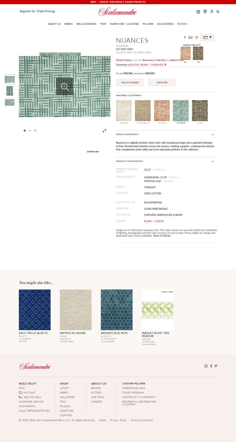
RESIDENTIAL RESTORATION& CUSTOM (139, 403)
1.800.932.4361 (31, 397)
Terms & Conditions (142, 420)
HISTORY (96, 392)
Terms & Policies (161, 235)
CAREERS (96, 401)
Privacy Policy (118, 420)
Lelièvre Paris (176, 60)
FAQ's (22, 388)
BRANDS (96, 388)
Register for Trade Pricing (37, 11)
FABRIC (64, 392)
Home (102, 420)
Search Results (192, 45)
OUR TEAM (97, 397)
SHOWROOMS (27, 406)
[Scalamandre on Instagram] (198, 12)
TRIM (63, 401)
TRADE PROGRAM (133, 392)
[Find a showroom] (205, 11)
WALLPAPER (67, 397)
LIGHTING (66, 415)
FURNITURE (67, 410)
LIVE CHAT (29, 392)
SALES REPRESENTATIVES (34, 410)
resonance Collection (154, 60)
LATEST (64, 388)
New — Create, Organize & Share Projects (118, 2)
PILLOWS (65, 406)
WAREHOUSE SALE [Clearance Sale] (133, 388)
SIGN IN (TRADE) (130, 82)
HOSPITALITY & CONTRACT (138, 397)
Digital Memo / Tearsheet (147, 64)
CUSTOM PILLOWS (133, 383)
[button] (217, 12)
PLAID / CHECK (154, 221)
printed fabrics (124, 60)
